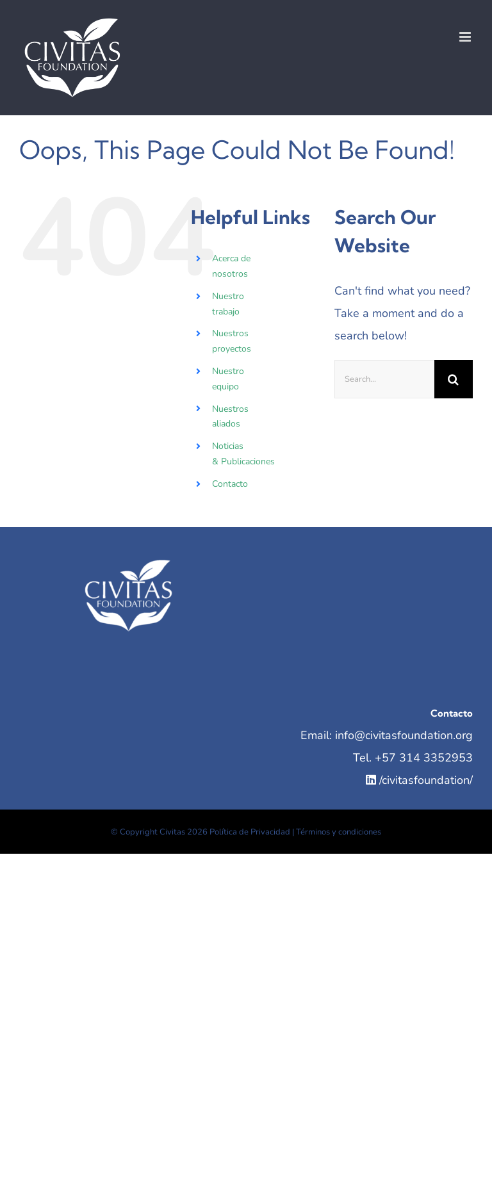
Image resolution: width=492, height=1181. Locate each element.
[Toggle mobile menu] (466, 37)
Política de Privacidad (249, 832)
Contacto (230, 484)
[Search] (453, 379)
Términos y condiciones (338, 832)
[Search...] (384, 379)
